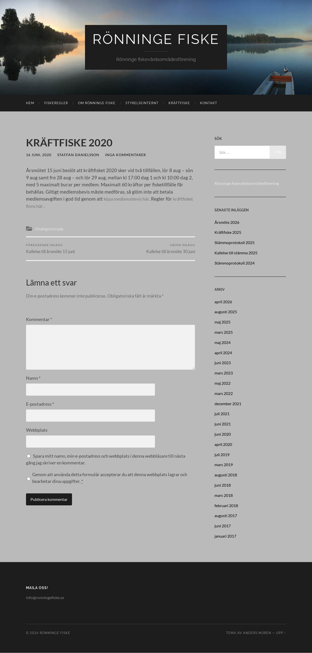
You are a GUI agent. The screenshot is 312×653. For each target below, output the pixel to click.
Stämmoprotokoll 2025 (234, 242)
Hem (30, 103)
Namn (33, 378)
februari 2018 (226, 505)
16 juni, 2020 (38, 155)
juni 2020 (222, 434)
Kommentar (39, 319)
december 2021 (227, 403)
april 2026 (223, 301)
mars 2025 (223, 332)
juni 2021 (222, 424)
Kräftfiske (179, 103)
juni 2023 (222, 362)
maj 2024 (222, 342)
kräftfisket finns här (46, 206)
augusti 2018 (225, 475)
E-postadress (40, 404)
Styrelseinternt (142, 103)
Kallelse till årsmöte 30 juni (170, 248)
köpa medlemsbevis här (128, 199)
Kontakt (208, 103)
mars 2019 (223, 464)
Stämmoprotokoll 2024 (234, 263)
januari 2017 (225, 536)
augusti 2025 (225, 312)
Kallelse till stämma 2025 (236, 253)
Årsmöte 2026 (226, 222)
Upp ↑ (281, 633)
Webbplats (37, 430)
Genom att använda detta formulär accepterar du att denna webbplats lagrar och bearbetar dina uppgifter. (109, 478)
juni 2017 (222, 526)
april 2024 (223, 352)
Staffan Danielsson (78, 155)
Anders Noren (257, 633)
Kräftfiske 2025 (227, 232)
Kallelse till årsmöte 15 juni (50, 248)
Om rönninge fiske (97, 103)
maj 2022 (222, 383)
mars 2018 (223, 495)
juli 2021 (222, 413)
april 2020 (223, 444)
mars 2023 (223, 373)
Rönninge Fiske (156, 39)
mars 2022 (223, 393)
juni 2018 (222, 485)
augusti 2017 (225, 515)
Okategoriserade (49, 229)
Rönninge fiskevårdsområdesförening (246, 183)
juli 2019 (222, 454)
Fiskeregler (56, 103)
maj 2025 (222, 322)
